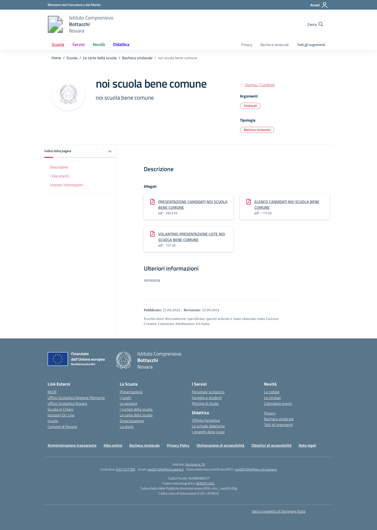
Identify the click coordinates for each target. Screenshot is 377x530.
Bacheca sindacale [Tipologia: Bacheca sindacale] (257, 129)
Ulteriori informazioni (66, 185)
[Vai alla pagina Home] (56, 58)
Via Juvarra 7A (195, 464)
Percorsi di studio (205, 403)
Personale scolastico (208, 392)
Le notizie (271, 392)
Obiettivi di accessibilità (271, 445)
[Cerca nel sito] (315, 24)
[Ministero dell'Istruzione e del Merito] (74, 4)
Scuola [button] (58, 44)
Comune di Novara (62, 426)
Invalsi (53, 421)
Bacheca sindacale (274, 44)
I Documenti (59, 176)
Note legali (307, 445)
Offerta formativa (206, 420)
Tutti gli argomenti (311, 44)
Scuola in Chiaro (60, 409)
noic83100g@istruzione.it (165, 469)
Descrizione (59, 167)
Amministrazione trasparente (72, 445)
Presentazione (131, 392)
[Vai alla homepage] (55, 24)
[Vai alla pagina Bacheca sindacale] (137, 58)
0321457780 (125, 469)
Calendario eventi (278, 403)
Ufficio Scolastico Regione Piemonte (76, 398)
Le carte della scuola (136, 415)
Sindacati (250, 105)
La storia (126, 426)
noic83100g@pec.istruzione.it (256, 469)
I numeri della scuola (136, 409)
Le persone (128, 403)
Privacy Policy (178, 445)
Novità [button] (99, 44)
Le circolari (272, 398)
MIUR (52, 392)
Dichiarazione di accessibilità (220, 445)
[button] (80, 151)
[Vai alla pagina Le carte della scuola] (100, 58)
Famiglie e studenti (207, 398)
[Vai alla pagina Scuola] (72, 58)
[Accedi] (319, 5)
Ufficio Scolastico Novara (67, 403)
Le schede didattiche (208, 426)
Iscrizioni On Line (61, 415)
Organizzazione (132, 421)
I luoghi (125, 398)
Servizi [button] (78, 44)
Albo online (113, 445)
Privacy (246, 44)
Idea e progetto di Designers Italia (278, 511)
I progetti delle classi (208, 432)
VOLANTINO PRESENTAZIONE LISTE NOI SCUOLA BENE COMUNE (191, 237)
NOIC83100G (205, 483)
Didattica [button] (121, 44)
